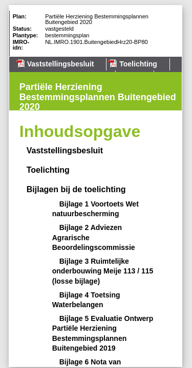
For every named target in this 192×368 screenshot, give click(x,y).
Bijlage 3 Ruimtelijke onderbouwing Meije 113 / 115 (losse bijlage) (103, 271)
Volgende (12, 106)
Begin (12, 75)
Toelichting (138, 64)
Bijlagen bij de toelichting (76, 189)
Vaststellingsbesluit (60, 64)
